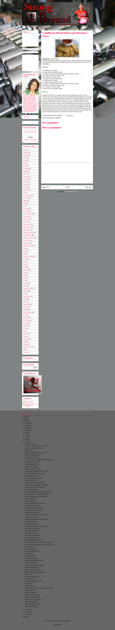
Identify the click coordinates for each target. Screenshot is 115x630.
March (27, 609)
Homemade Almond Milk (31, 466)
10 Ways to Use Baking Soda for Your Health (36, 445)
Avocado (25, 155)
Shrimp (25, 315)
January (27, 614)
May (26, 439)
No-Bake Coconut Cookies (32, 512)
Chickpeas (26, 176)
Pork (24, 280)
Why (24, 349)
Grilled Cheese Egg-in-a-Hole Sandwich (35, 482)
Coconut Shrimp (29, 553)
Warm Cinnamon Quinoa (31, 606)
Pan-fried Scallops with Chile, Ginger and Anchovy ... (38, 491)
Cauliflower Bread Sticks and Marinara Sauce (36, 519)
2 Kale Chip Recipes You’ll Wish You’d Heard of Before (39, 588)
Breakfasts (26, 168)
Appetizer (25, 149)
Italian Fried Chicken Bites (31, 567)
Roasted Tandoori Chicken (31, 457)
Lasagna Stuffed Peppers (31, 602)
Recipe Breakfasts (28, 288)
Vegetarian (58, 117)
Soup (24, 328)
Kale (24, 253)
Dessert (25, 187)
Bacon (24, 158)
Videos (25, 341)
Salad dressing (27, 296)
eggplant (25, 200)
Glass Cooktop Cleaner (31, 498)
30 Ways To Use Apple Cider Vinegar (34, 565)
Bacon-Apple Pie (29, 547)
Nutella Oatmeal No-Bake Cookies (34, 510)
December (28, 423)
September (28, 430)
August (27, 432)
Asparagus (26, 152)
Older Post (88, 187)
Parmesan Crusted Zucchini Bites (33, 581)
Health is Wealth (29, 402)
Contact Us (26, 116)
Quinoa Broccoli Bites (30, 556)
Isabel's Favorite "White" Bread (33, 599)
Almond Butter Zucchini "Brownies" (34, 448)
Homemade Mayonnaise (31, 489)
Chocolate (25, 179)
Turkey (25, 336)
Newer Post (46, 187)
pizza (24, 277)
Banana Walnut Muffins (31, 521)
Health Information (28, 232)
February (27, 611)
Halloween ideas (27, 227)
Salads (25, 299)
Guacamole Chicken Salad (32, 524)
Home (67, 187)
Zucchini (25, 352)
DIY (24, 192)
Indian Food (26, 243)
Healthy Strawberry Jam (31, 480)
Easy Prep (26, 197)
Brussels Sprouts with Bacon (32, 551)
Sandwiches (26, 304)
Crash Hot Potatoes (30, 443)
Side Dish (25, 317)
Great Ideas (26, 219)
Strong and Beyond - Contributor (30, 405)
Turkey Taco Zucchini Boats (32, 455)
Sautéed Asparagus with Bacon (33, 604)
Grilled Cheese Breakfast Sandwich (34, 560)
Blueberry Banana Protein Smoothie (34, 508)
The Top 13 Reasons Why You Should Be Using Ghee (39, 459)
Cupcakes (25, 184)
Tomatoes (25, 333)
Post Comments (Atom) (71, 191)
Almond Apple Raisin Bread (32, 464)
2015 (25, 421)
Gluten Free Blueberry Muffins (32, 595)
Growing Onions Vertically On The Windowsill (36, 485)
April (26, 441)
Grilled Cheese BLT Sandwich (32, 468)
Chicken (25, 173)
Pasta (24, 275)
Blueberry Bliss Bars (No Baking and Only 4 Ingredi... (38, 542)
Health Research (27, 235)
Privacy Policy (57, 624)
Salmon (25, 301)
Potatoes (25, 283)
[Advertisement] (67, 173)
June (26, 437)
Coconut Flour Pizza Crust (31, 517)
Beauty (25, 160)
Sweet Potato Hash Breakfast (32, 505)
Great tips (25, 221)
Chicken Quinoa (29, 586)
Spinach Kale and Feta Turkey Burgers (35, 503)
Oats (24, 261)
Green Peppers (27, 224)
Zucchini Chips (28, 574)
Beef (24, 163)
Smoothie (25, 323)
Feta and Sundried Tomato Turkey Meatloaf (36, 496)
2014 (25, 616)
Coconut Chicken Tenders (31, 537)
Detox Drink (26, 189)
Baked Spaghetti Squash (31, 475)
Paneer (25, 272)
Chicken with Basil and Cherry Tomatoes (35, 473)
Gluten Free (26, 216)
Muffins (25, 259)
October (27, 427)
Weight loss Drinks (28, 347)
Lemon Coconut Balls (30, 563)
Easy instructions (27, 195)
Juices (24, 251)
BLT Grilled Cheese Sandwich (32, 528)
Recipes (25, 291)
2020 (25, 416)
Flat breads (26, 208)
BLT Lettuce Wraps (30, 501)
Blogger (68, 621)
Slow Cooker (26, 320)
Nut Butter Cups (29, 450)
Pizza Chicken (28, 583)
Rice (24, 293)
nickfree (57, 621)
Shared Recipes (50, 117)
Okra (24, 264)
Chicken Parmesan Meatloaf (32, 530)
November (28, 425)
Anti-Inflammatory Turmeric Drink (33, 540)
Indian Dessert (27, 240)
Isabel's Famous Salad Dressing (33, 569)
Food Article (26, 211)
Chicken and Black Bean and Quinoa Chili (36, 452)
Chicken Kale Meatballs (31, 549)
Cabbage (25, 171)
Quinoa (25, 285)
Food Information (27, 213)
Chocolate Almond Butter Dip (32, 535)
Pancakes (25, 269)
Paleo (24, 267)
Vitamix (25, 344)
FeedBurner (34, 139)
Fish (24, 205)
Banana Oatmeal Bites (30, 592)
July (26, 434)
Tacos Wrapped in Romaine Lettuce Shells (36, 514)
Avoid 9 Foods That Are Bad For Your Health (36, 471)
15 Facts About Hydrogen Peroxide (34, 478)
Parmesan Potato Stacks (31, 558)
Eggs (24, 203)
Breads (25, 165)
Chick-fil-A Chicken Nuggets (32, 597)
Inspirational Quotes (28, 245)
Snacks (25, 325)
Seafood (25, 309)
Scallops (25, 307)
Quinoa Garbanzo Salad (31, 533)
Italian (24, 248)
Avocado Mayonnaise (30, 579)
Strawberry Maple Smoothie (32, 576)
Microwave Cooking (28, 256)
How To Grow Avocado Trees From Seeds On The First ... (40, 544)
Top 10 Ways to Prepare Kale (32, 462)
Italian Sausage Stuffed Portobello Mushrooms (37, 494)
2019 (25, 419)
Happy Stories (27, 229)
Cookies (25, 181)
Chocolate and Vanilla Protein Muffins (34, 487)
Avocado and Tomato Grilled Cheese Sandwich (37, 526)
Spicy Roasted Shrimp (30, 590)
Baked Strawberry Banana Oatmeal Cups (35, 572)
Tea (24, 331)
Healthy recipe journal (29, 237)
